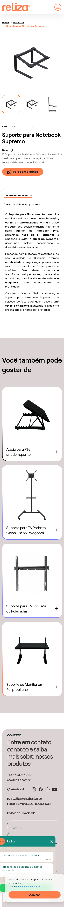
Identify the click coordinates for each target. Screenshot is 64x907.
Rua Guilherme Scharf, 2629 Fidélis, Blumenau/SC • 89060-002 (29, 801)
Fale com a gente (22, 171)
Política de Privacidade (21, 813)
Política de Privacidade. (28, 886)
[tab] (18, 195)
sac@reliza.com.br (18, 780)
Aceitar (34, 895)
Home (5, 22)
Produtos (18, 22)
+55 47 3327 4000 (19, 775)
